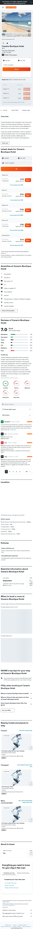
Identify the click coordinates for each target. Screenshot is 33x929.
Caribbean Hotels (22, 896)
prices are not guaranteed (8, 877)
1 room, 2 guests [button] (8, 65)
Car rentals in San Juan (10, 855)
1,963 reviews (13, 55)
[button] (31, 2)
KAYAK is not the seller (17, 882)
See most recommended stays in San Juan (25, 773)
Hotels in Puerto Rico (6, 898)
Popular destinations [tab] (23, 845)
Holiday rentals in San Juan (11, 859)
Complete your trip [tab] (9, 845)
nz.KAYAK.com (8, 896)
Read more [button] (13, 429)
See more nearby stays (26, 702)
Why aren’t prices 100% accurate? (17, 888)
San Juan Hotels (26, 898)
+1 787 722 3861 (6, 52)
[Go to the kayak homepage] (11, 7)
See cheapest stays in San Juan (25, 737)
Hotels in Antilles (17, 898)
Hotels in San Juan (9, 857)
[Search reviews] (18, 404)
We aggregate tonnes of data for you (17, 885)
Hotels (14, 896)
